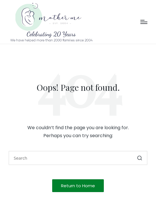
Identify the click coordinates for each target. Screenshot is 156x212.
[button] (139, 158)
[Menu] (143, 22)
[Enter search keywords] (78, 158)
